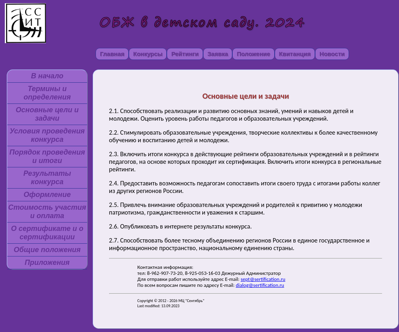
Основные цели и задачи (47, 114)
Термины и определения (47, 93)
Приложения (47, 262)
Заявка (217, 53)
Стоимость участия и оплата (47, 211)
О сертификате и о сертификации (47, 233)
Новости (332, 53)
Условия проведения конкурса (47, 135)
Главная (112, 53)
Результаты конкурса (47, 177)
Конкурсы (147, 53)
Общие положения (47, 250)
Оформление (47, 195)
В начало (47, 76)
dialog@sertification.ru (260, 285)
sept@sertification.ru (263, 279)
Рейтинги (184, 53)
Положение (253, 53)
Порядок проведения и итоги (47, 156)
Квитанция (295, 53)
